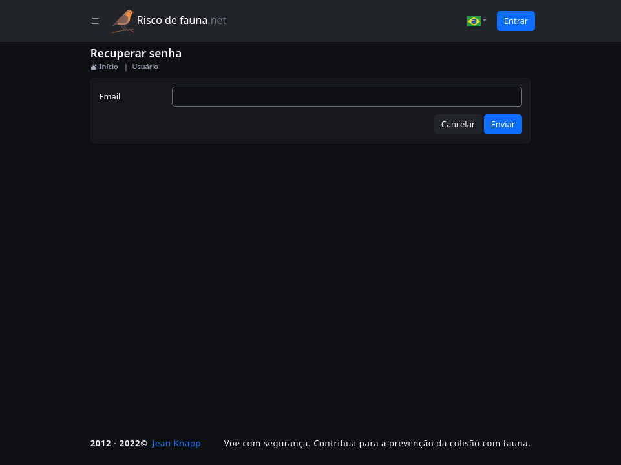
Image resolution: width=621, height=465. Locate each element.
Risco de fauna (169, 21)
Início (104, 66)
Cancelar (458, 124)
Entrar (516, 20)
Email (109, 96)
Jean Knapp (177, 443)
